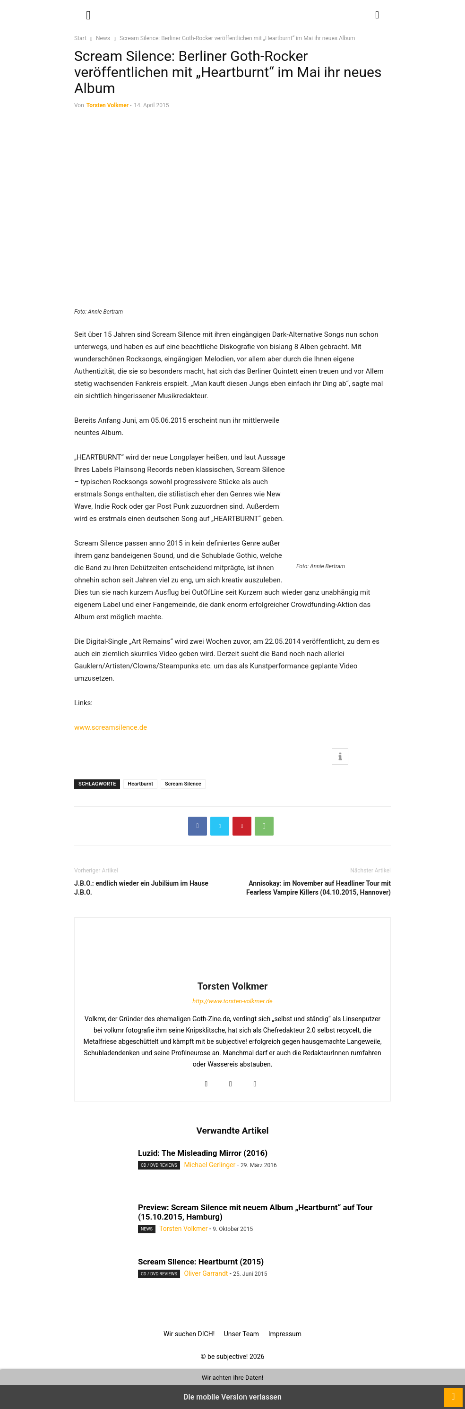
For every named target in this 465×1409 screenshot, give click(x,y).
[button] (88, 14)
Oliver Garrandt (206, 1273)
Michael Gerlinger (209, 1165)
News (103, 38)
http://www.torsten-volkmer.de (232, 1001)
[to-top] (453, 1393)
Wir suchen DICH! (189, 1334)
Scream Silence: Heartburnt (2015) (201, 1261)
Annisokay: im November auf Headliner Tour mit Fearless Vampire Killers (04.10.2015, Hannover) (318, 888)
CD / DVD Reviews (159, 1165)
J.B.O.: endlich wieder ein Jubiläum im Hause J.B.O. (141, 888)
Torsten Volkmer (107, 105)
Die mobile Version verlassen (232, 1396)
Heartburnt (140, 784)
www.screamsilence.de (110, 727)
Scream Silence (183, 784)
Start (80, 38)
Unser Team (241, 1334)
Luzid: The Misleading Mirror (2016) (202, 1153)
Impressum (284, 1334)
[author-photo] (232, 973)
